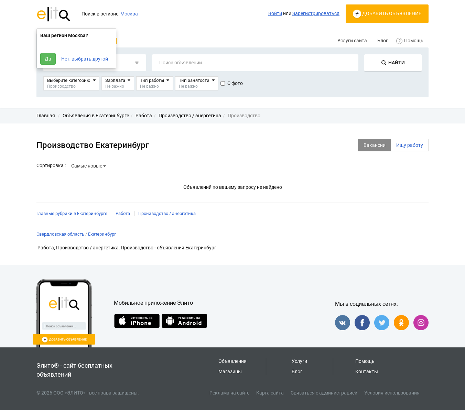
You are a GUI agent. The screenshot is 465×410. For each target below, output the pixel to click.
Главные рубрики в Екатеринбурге (71, 213)
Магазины (230, 371)
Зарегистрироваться (315, 13)
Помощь (410, 40)
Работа (123, 213)
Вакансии (375, 145)
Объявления (232, 361)
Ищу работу (409, 145)
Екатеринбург (102, 234)
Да (48, 59)
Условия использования (392, 393)
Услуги (299, 361)
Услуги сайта (352, 40)
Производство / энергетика (167, 213)
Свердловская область (60, 234)
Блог (382, 40)
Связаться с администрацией (324, 393)
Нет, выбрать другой (84, 59)
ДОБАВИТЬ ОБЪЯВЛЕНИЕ (387, 14)
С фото (231, 83)
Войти (275, 13)
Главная (45, 115)
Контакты (366, 371)
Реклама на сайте (229, 393)
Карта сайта (270, 393)
